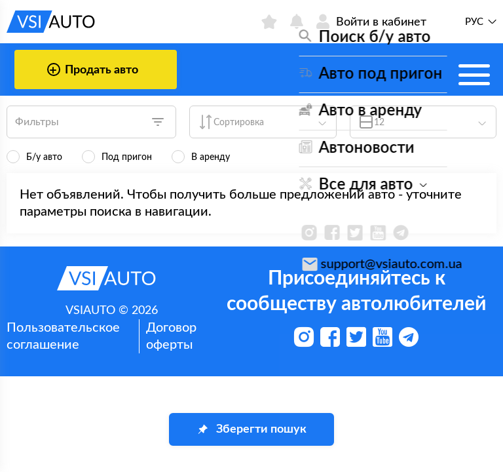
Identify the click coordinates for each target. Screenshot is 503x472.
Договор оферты (171, 336)
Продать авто (92, 69)
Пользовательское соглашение (63, 336)
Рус (474, 22)
